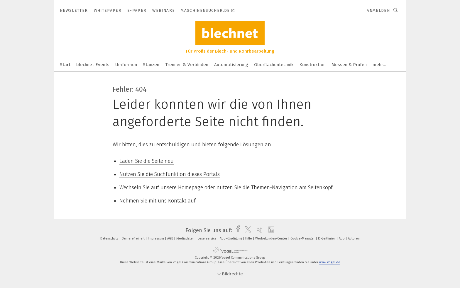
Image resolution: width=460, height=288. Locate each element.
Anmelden (378, 10)
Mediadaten (185, 238)
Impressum (156, 238)
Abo (342, 238)
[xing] (258, 230)
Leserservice (207, 238)
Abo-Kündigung (231, 238)
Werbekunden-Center (271, 238)
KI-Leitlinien (327, 238)
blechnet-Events (92, 64)
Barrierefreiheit (134, 238)
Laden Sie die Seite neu (146, 161)
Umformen (126, 64)
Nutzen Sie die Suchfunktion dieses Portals (169, 174)
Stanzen (151, 64)
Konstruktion (313, 64)
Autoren (354, 238)
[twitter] (246, 230)
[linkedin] (270, 230)
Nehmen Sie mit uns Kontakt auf (157, 200)
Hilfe (249, 238)
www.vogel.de (329, 262)
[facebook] (237, 230)
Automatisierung (231, 64)
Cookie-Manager (303, 238)
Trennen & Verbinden (186, 64)
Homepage (190, 187)
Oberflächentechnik (274, 64)
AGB (170, 238)
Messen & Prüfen (349, 64)
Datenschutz (109, 238)
